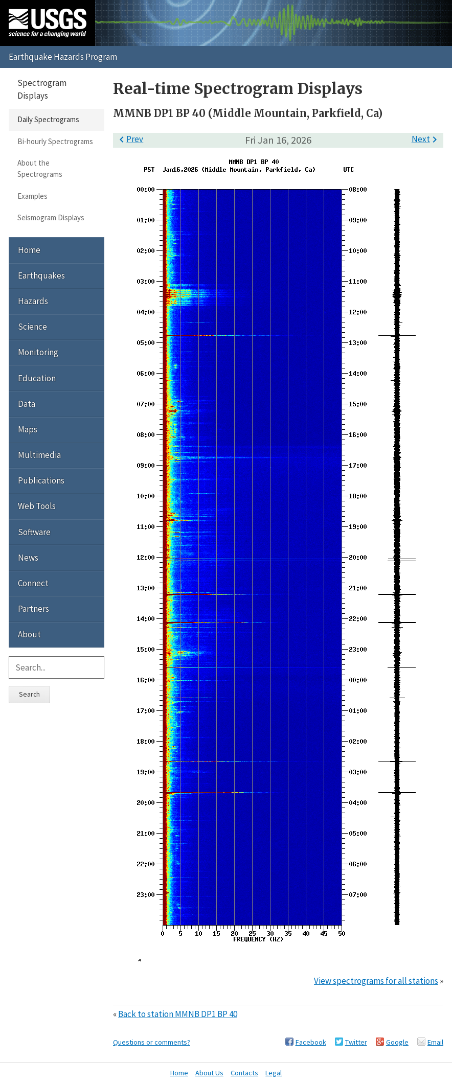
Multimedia (39, 454)
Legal (273, 1072)
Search (29, 694)
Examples (32, 196)
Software (34, 532)
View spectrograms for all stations (376, 980)
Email (435, 1042)
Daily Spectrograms (48, 119)
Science (32, 326)
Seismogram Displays (50, 217)
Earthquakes (41, 275)
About (29, 634)
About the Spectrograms (39, 168)
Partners (33, 608)
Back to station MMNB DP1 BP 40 (177, 1014)
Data (26, 403)
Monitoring (38, 352)
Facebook (311, 1042)
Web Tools (37, 506)
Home (29, 250)
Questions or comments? (151, 1042)
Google (397, 1042)
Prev (129, 139)
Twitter (356, 1042)
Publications (41, 480)
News (28, 557)
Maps (27, 429)
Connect (33, 583)
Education (37, 378)
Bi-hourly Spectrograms (55, 141)
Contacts (244, 1072)
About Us (209, 1072)
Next (426, 139)
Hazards (33, 301)
